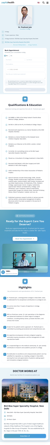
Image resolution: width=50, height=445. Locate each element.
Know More (25, 436)
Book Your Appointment (25, 239)
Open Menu (47, 3)
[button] (39, 2)
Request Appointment (25, 89)
